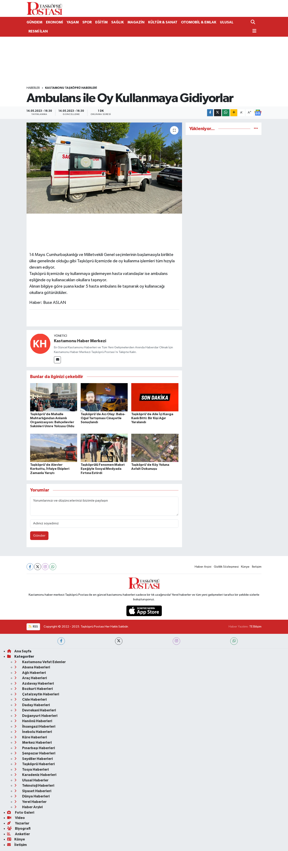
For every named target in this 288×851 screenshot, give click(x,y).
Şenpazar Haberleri (34, 753)
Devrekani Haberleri (35, 710)
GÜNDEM (34, 22)
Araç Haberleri (30, 678)
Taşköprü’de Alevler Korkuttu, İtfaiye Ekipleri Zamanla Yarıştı (49, 468)
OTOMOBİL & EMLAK (198, 22)
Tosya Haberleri (31, 769)
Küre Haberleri (30, 737)
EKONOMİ (54, 22)
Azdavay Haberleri (34, 683)
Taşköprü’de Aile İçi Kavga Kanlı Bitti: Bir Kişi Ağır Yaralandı (152, 418)
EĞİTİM (101, 22)
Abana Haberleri (32, 667)
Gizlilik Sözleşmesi (226, 566)
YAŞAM (73, 22)
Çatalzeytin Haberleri (36, 694)
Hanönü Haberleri (33, 721)
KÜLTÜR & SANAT (162, 22)
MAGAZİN (136, 22)
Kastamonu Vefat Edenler (40, 662)
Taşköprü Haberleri (34, 764)
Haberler (33, 87)
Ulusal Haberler (31, 780)
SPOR (87, 22)
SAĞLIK (117, 22)
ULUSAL (226, 22)
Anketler (18, 834)
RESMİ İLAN (38, 31)
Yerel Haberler (30, 802)
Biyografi (19, 828)
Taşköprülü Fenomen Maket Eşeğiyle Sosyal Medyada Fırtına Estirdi (103, 468)
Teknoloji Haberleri (34, 785)
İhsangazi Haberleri (34, 726)
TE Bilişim (255, 626)
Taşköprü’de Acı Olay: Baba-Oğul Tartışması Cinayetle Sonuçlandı (103, 418)
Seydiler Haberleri (33, 759)
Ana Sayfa (19, 651)
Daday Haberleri (32, 705)
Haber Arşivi (203, 566)
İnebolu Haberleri (33, 732)
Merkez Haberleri (33, 742)
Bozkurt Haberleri (33, 689)
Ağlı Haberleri (30, 673)
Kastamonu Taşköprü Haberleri (71, 87)
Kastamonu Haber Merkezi (80, 341)
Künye (245, 566)
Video (16, 818)
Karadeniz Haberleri (35, 775)
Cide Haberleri (30, 699)
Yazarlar (18, 823)
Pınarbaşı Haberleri (34, 748)
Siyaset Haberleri (32, 791)
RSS (33, 626)
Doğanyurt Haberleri (35, 716)
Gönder (39, 535)
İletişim (256, 566)
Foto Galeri (20, 812)
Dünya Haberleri (32, 796)
